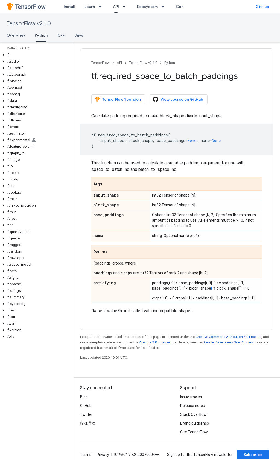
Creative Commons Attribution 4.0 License (228, 337)
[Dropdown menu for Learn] (101, 6)
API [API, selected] (116, 6)
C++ (61, 35)
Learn (89, 6)
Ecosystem (147, 6)
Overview (16, 35)
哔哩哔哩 (87, 423)
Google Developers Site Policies (227, 342)
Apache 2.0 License (154, 342)
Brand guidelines (194, 423)
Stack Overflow (193, 414)
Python (169, 63)
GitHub (262, 6)
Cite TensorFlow (194, 432)
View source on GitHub (178, 99)
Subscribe (253, 454)
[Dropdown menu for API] (125, 6)
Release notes (192, 405)
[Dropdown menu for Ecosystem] (164, 6)
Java (79, 35)
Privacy (103, 454)
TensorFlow (100, 63)
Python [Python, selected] (41, 35)
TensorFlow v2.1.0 (29, 23)
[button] (35, 55)
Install (69, 6)
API (119, 63)
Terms (85, 454)
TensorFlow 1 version (118, 99)
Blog (84, 397)
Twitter (86, 414)
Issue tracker (191, 397)
